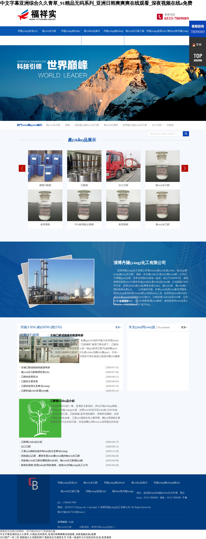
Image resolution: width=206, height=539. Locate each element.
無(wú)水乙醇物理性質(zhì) (35, 372)
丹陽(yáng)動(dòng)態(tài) (113, 36)
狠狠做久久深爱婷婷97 (32, 537)
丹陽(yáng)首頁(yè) (27, 31)
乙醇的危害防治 (29, 376)
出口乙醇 (157, 125)
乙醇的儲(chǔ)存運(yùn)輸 (35, 390)
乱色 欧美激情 (103, 537)
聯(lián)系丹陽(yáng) (177, 31)
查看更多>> (125, 301)
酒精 (67, 125)
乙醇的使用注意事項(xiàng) (35, 386)
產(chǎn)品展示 (92, 31)
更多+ (118, 327)
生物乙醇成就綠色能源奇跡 (66, 335)
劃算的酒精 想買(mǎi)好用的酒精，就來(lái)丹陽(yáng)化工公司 (54, 465)
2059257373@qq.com (75, 507)
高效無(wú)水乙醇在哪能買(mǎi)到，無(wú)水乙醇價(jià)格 (52, 460)
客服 (199, 44)
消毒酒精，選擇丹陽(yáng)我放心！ (98, 527)
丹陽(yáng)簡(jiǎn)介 (70, 36)
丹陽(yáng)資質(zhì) (156, 31)
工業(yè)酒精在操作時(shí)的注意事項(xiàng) (44, 451)
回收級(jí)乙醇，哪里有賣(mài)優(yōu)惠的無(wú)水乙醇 (50, 456)
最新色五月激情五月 (55, 537)
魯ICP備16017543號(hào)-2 (71, 512)
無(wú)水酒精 (111, 125)
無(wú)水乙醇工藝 (134, 31)
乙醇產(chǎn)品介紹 (62, 400)
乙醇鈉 (170, 125)
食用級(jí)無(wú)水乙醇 (135, 125)
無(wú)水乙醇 (36, 16)
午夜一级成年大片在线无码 (81, 537)
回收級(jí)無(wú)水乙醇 (87, 125)
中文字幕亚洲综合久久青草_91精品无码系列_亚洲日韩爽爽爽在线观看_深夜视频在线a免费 (96, 3)
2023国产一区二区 (9, 537)
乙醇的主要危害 (29, 381)
